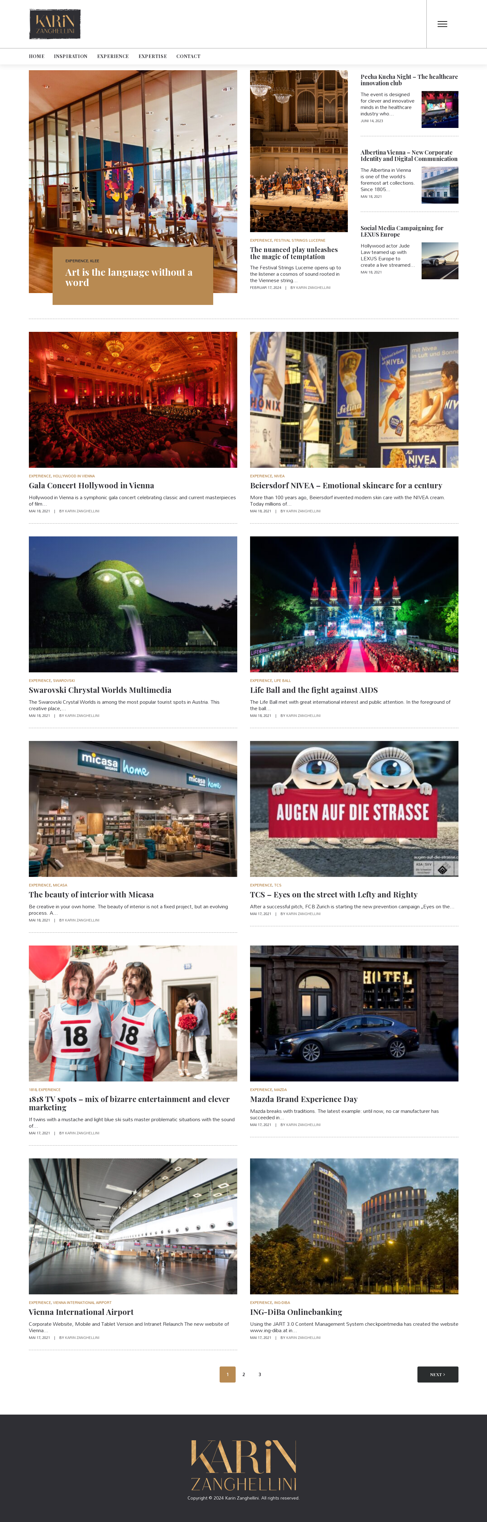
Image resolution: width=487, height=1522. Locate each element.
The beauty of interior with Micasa (91, 894)
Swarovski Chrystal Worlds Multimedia (100, 690)
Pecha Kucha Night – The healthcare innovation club (409, 80)
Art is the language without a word (129, 277)
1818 (33, 1089)
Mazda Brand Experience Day (304, 1099)
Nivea (279, 476)
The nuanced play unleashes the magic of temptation (294, 253)
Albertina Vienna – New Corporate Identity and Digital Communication (409, 155)
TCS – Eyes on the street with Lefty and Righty (334, 894)
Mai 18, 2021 (371, 196)
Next (437, 1374)
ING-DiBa (282, 1302)
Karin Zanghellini (313, 287)
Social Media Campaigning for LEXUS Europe (402, 231)
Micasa (60, 885)
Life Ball (282, 680)
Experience (76, 261)
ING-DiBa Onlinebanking (296, 1312)
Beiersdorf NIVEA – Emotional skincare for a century (346, 485)
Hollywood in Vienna (74, 476)
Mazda (280, 1089)
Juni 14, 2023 (372, 120)
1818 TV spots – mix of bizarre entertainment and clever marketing (129, 1103)
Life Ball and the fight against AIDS (314, 690)
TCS (277, 885)
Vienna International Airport (82, 1302)
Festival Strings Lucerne (299, 240)
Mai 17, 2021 (261, 913)
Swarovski (64, 680)
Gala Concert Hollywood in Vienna (91, 485)
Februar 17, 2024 (266, 287)
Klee (94, 261)
